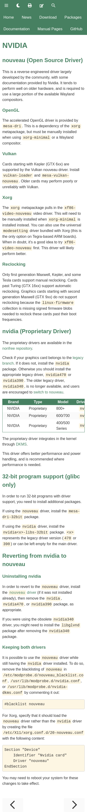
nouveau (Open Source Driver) (42, 60)
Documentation (16, 29)
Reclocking (14, 264)
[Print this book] (29, 6)
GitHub (76, 29)
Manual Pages (50, 29)
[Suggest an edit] (41, 6)
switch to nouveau (48, 392)
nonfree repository (17, 348)
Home (8, 17)
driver (22, 593)
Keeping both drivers (24, 647)
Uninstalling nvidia (21, 576)
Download (48, 17)
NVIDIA (14, 45)
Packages (73, 17)
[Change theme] (18, 6)
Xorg (7, 197)
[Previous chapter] (12, 805)
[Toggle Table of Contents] (6, 6)
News (27, 17)
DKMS (21, 444)
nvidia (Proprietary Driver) (36, 331)
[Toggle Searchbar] (53, 6)
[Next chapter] (74, 805)
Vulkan (9, 153)
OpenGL (10, 110)
